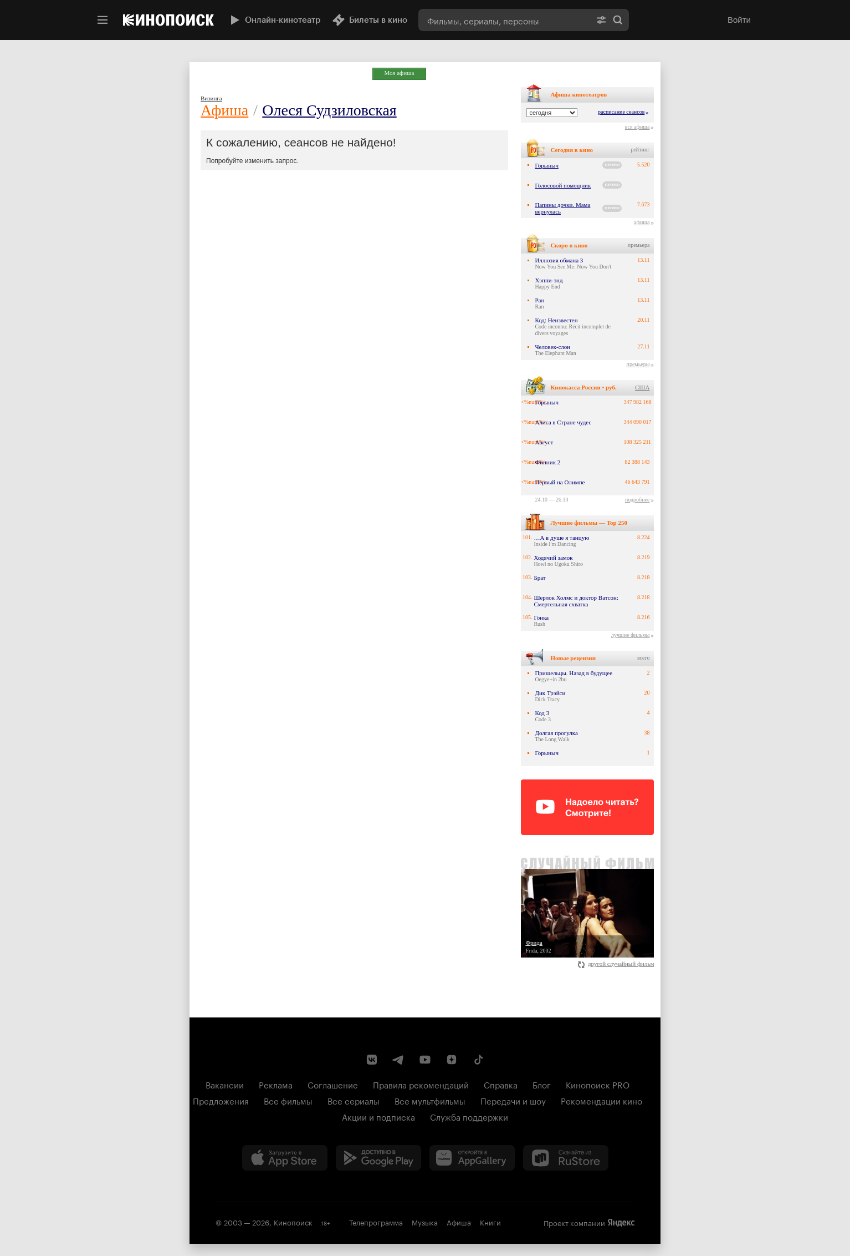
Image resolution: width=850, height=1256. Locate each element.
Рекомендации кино (601, 1100)
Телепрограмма (376, 1221)
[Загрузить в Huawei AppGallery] (472, 1158)
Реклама (276, 1084)
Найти (617, 20)
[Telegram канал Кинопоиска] (398, 1059)
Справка (501, 1084)
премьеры (638, 364)
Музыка (425, 1221)
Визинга (211, 98)
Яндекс (621, 1223)
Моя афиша (399, 72)
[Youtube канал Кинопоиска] (425, 1059)
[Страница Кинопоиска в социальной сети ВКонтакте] (371, 1059)
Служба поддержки (469, 1116)
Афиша (224, 110)
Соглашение (333, 1084)
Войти (739, 19)
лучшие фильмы (630, 635)
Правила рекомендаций (421, 1084)
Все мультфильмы (430, 1100)
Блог (541, 1084)
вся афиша (637, 127)
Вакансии (225, 1084)
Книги (490, 1221)
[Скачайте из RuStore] (565, 1158)
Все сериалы (353, 1100)
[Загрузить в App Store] (284, 1158)
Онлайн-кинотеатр (274, 20)
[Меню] (102, 20)
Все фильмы (288, 1100)
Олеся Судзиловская (329, 110)
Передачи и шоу (513, 1100)
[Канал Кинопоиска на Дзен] (451, 1059)
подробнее (637, 500)
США (642, 387)
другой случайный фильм (616, 963)
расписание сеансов (621, 112)
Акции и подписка (378, 1116)
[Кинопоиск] (168, 20)
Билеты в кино (369, 20)
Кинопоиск (293, 1221)
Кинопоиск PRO (597, 1084)
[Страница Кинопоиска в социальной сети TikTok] (478, 1059)
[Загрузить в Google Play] (378, 1158)
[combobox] (504, 20)
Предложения (221, 1100)
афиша (641, 222)
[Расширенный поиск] (601, 20)
